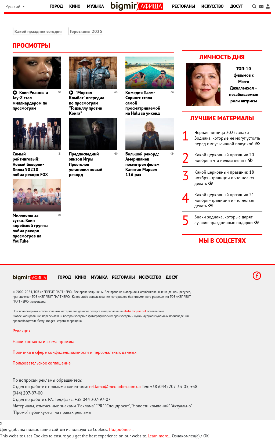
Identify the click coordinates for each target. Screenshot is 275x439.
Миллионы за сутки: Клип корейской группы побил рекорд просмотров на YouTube (30, 228)
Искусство (212, 6)
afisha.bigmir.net (135, 311)
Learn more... (159, 435)
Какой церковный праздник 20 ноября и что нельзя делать (224, 157)
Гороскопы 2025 (86, 31)
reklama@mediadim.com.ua (115, 386)
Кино (75, 6)
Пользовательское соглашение (42, 363)
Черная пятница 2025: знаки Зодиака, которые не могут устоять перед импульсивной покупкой (227, 138)
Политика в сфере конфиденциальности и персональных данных (74, 352)
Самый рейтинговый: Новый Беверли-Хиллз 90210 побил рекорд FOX (30, 164)
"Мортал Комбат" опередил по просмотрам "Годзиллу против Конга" (86, 103)
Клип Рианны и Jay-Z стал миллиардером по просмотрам (30, 100)
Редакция (22, 330)
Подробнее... (121, 429)
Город (56, 6)
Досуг (236, 6)
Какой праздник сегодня (38, 31)
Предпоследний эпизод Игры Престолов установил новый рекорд (85, 164)
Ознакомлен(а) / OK (190, 435)
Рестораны (183, 6)
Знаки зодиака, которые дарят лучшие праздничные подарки (227, 219)
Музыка (95, 6)
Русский (13, 6)
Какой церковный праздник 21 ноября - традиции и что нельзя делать (224, 200)
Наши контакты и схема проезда (43, 341)
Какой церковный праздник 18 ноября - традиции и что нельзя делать (224, 177)
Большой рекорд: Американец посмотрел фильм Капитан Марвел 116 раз (142, 164)
